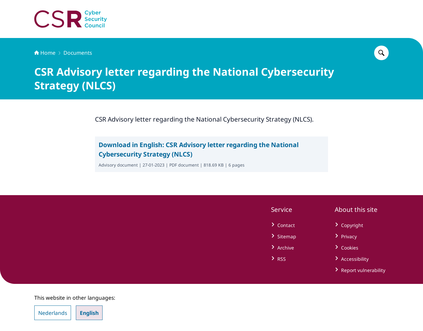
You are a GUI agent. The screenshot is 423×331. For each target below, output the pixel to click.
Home (45, 52)
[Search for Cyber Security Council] (381, 53)
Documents (77, 52)
